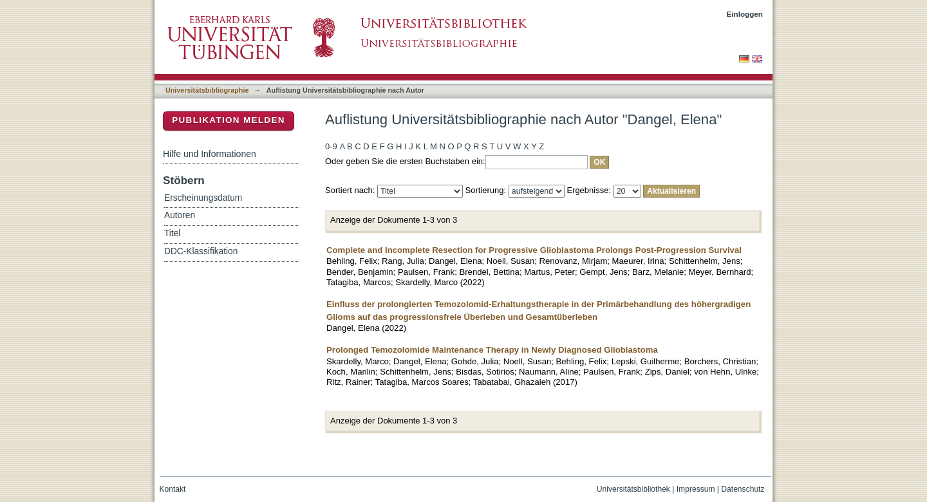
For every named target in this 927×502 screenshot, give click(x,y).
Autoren (179, 215)
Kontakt (173, 489)
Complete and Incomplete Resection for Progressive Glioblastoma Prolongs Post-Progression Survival (534, 250)
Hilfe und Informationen (209, 154)
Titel (172, 233)
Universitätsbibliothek (633, 489)
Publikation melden (228, 120)
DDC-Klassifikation (201, 251)
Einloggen (745, 14)
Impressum (696, 489)
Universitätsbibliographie (206, 90)
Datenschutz (742, 489)
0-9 (331, 146)
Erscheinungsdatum (203, 198)
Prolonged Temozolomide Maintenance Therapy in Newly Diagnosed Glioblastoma (492, 350)
